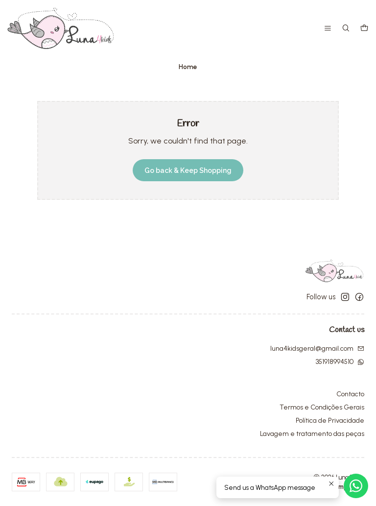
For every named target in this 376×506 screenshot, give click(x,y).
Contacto (350, 394)
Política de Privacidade (330, 420)
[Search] (346, 29)
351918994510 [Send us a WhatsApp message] (340, 362)
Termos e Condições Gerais (322, 407)
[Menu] (328, 29)
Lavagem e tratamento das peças (312, 434)
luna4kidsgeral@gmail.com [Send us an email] (317, 348)
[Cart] (364, 29)
